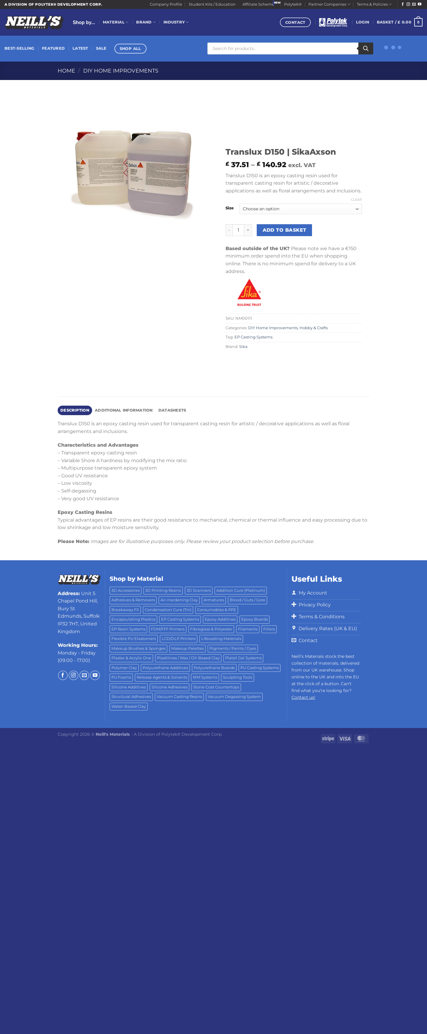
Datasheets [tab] (172, 410)
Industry (176, 22)
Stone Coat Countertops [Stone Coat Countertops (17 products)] (216, 687)
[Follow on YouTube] (419, 4)
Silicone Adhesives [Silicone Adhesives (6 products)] (169, 687)
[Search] (365, 48)
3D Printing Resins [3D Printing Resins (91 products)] (163, 590)
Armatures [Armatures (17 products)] (214, 600)
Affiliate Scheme (258, 4)
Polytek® (293, 4)
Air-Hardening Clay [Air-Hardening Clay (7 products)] (179, 600)
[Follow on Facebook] (402, 4)
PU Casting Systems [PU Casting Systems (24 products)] (259, 668)
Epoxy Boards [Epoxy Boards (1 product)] (254, 619)
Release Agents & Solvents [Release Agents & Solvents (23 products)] (162, 677)
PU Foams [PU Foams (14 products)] (121, 677)
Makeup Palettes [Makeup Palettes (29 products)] (187, 648)
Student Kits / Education (212, 4)
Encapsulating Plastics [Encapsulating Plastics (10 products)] (133, 619)
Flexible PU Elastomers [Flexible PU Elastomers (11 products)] (133, 638)
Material (116, 22)
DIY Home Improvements (120, 70)
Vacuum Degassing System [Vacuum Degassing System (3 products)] (234, 696)
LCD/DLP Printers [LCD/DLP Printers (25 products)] (179, 638)
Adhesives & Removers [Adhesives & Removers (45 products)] (133, 600)
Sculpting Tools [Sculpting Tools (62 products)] (237, 677)
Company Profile (166, 4)
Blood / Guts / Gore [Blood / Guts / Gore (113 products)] (247, 600)
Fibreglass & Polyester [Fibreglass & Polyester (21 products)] (211, 629)
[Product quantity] (238, 230)
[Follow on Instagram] (408, 4)
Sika (243, 346)
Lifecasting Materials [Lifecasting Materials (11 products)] (221, 638)
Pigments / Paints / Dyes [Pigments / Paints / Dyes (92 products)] (232, 648)
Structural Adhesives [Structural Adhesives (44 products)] (131, 696)
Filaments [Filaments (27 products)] (248, 629)
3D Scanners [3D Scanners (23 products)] (199, 590)
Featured (53, 48)
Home (66, 70)
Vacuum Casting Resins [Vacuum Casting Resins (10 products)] (179, 696)
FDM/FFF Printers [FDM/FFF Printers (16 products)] (168, 629)
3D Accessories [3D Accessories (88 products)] (125, 590)
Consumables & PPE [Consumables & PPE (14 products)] (216, 610)
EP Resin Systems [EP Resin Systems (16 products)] (128, 629)
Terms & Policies (374, 4)
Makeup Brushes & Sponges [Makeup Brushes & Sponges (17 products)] (138, 648)
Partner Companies (329, 4)
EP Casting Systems (253, 337)
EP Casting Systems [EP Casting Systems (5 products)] (180, 619)
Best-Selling (19, 48)
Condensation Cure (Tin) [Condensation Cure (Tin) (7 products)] (168, 610)
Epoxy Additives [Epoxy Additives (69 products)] (220, 619)
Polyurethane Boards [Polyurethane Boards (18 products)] (214, 668)
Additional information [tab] (124, 410)
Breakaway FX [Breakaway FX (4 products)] (125, 610)
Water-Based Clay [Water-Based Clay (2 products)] (128, 706)
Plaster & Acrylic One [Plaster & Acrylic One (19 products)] (131, 658)
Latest (80, 48)
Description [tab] (74, 410)
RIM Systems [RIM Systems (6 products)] (205, 677)
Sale (101, 48)
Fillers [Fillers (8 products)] (269, 629)
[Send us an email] (414, 4)
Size (230, 208)
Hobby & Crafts (314, 328)
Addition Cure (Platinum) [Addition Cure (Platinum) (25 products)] (240, 590)
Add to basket (284, 230)
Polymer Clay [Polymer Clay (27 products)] (124, 668)
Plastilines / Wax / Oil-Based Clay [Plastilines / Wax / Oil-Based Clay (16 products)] (188, 658)
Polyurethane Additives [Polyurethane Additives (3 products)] (165, 668)
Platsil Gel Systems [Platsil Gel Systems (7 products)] (243, 658)
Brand (146, 22)
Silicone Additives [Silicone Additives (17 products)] (128, 687)
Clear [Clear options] (356, 199)
